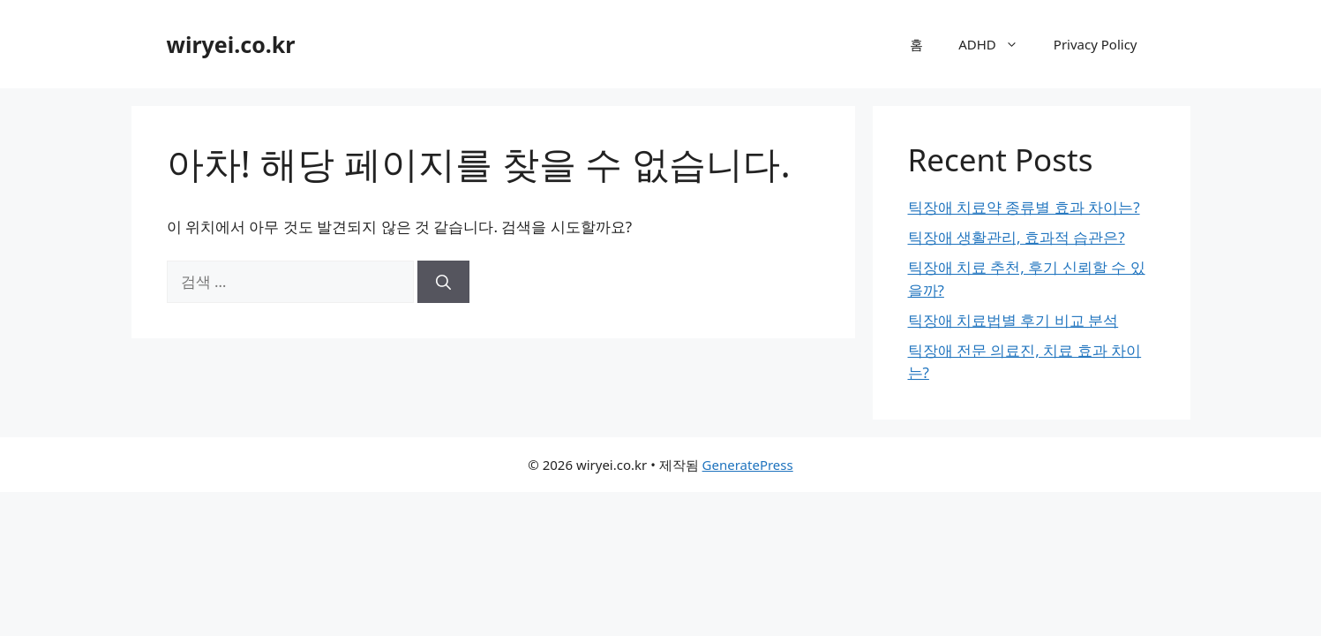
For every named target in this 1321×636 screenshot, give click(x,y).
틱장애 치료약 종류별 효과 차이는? (1024, 207)
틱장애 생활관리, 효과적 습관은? (1016, 237)
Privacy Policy (1095, 44)
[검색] (443, 282)
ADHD (997, 44)
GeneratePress (747, 464)
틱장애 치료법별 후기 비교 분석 (1013, 320)
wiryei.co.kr (231, 44)
